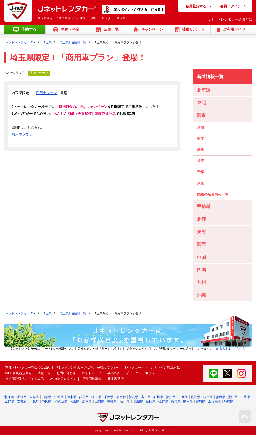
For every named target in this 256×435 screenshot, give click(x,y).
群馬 (200, 150)
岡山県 (74, 401)
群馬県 (84, 397)
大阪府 (34, 401)
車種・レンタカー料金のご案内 (27, 367)
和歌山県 (60, 401)
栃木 (200, 138)
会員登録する (195, 6)
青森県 (22, 397)
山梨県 (183, 397)
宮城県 (34, 397)
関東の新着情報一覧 (212, 194)
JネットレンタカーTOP (19, 42)
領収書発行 (116, 379)
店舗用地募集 (92, 379)
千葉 (200, 172)
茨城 (200, 127)
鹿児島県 (214, 401)
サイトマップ (91, 373)
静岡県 (220, 397)
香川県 (125, 401)
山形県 (46, 397)
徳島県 (112, 401)
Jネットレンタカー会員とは (230, 19)
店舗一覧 (44, 373)
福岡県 (151, 401)
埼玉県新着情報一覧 (72, 42)
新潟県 (133, 397)
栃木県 (71, 397)
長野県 (195, 397)
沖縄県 (228, 401)
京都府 (22, 401)
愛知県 (233, 397)
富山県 (146, 397)
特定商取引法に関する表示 (24, 379)
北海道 (9, 397)
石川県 (158, 397)
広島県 (87, 401)
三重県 (245, 397)
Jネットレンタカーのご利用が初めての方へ (87, 367)
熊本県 (188, 401)
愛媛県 (138, 401)
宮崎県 (200, 401)
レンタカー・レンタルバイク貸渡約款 (152, 367)
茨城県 (59, 397)
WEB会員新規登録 (18, 373)
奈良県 (46, 401)
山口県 (99, 401)
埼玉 (200, 161)
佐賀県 (163, 401)
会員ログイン (230, 6)
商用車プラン (46, 93)
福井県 (171, 397)
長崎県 (176, 401)
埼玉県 (47, 42)
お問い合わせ (66, 373)
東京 (200, 183)
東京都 (121, 397)
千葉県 (108, 397)
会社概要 (113, 373)
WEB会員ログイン (63, 379)
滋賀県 (9, 401)
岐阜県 (208, 397)
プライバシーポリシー (142, 373)
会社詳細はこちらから (230, 348)
